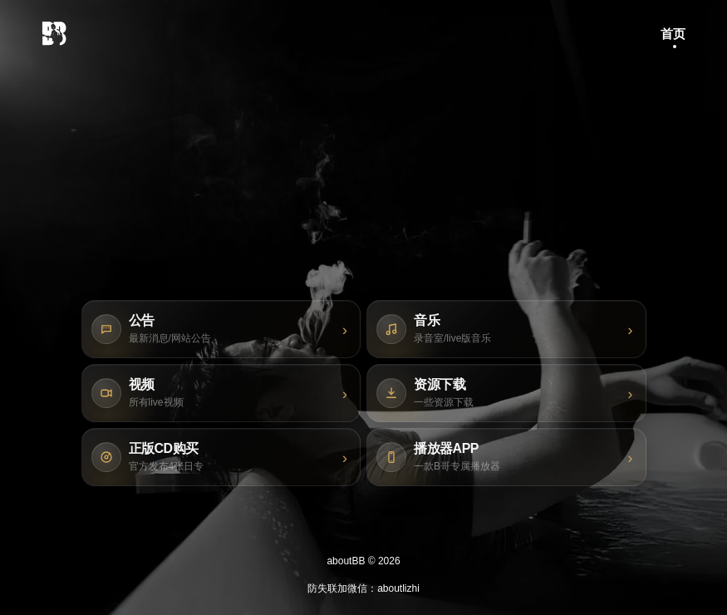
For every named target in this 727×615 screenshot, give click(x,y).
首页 (673, 34)
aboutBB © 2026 (363, 561)
